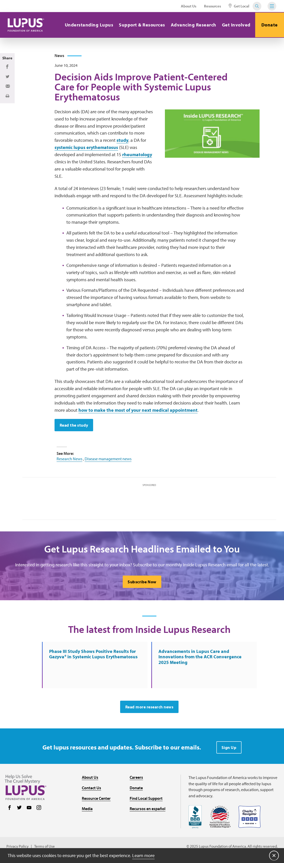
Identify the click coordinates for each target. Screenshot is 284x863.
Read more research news (149, 708)
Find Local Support (146, 800)
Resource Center (96, 800)
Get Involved (235, 25)
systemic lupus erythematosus (86, 149)
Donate (269, 25)
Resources (212, 6)
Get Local (239, 6)
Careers (136, 779)
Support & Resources (141, 25)
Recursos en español (147, 810)
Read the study (74, 426)
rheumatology (137, 156)
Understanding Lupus (88, 25)
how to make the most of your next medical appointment (138, 411)
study (122, 141)
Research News (69, 459)
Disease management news (108, 459)
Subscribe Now (142, 583)
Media (87, 810)
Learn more (143, 855)
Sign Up (229, 749)
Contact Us (91, 789)
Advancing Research (193, 25)
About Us (188, 6)
